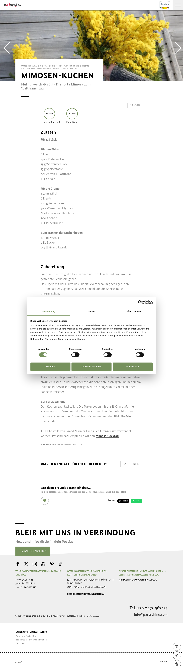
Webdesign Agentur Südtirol (18, 661)
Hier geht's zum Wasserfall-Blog (138, 580)
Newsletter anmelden (32, 551)
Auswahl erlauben (91, 366)
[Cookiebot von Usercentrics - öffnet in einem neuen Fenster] (140, 302)
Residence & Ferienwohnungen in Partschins (31, 642)
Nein (136, 464)
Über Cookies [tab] (134, 311)
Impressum (71, 616)
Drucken (135, 105)
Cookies (81, 616)
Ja (125, 464)
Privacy (62, 616)
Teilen (112, 500)
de (158, 662)
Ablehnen (50, 366)
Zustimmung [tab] (48, 311)
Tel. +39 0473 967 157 (149, 608)
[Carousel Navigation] (91, 46)
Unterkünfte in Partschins (31, 632)
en (166, 662)
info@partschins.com (151, 614)
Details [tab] (91, 311)
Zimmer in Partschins (25, 636)
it (162, 662)
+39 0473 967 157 (28, 587)
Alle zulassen (132, 366)
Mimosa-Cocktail (107, 436)
